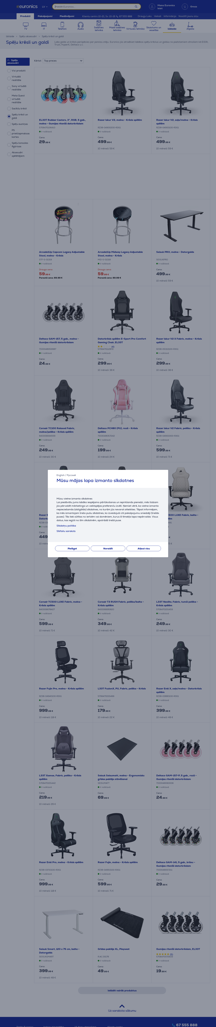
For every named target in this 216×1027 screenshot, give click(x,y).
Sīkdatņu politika (66, 525)
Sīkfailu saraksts (66, 531)
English (61, 475)
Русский (71, 475)
